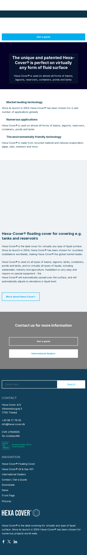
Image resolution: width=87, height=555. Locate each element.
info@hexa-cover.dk (13, 424)
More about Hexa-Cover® (20, 296)
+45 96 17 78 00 (11, 420)
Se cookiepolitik (11, 435)
